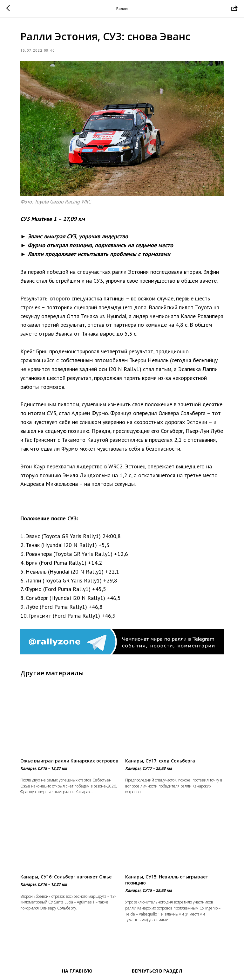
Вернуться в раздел (157, 971)
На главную (77, 971)
